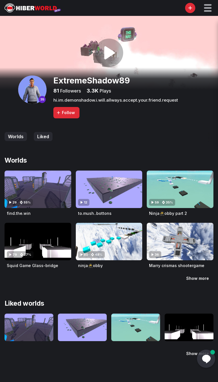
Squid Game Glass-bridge (32, 265)
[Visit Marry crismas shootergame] (180, 241)
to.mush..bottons (95, 213)
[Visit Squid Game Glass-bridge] (38, 241)
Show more (197, 278)
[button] (207, 8)
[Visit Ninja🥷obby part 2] (180, 189)
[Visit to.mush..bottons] (109, 189)
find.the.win (19, 213)
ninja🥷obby (90, 265)
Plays (104, 91)
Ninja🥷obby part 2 (168, 213)
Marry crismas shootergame (176, 265)
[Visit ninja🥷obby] (109, 241)
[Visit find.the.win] (38, 189)
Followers (70, 91)
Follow (65, 112)
